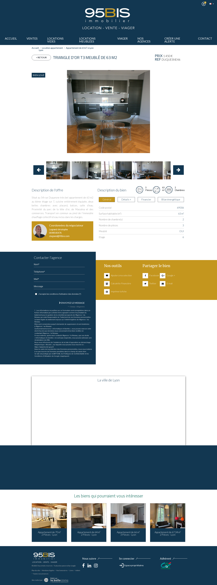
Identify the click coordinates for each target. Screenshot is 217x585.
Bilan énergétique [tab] (170, 199)
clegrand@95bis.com (59, 236)
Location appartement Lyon (51, 49)
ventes (32, 38)
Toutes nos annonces (40, 574)
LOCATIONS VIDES (55, 40)
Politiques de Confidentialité (74, 354)
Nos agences (143, 40)
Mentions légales (48, 570)
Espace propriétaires (131, 565)
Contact (205, 38)
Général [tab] (107, 199)
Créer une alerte (172, 40)
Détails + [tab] (126, 199)
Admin (77, 570)
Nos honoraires (62, 570)
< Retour (41, 57)
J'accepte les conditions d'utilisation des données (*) (59, 294)
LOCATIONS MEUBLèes (87, 40)
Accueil (11, 38)
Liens (71, 570)
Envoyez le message (72, 302)
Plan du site (36, 570)
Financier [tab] (146, 199)
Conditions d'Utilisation (42, 356)
